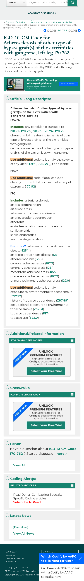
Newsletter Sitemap (15, 558)
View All (19, 465)
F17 (45, 313)
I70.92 (30, 186)
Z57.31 (38, 309)
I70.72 (25, 131)
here (60, 454)
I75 (38, 259)
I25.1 (25, 250)
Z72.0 (34, 317)
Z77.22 (16, 296)
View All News (23, 533)
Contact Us (11, 561)
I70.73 (36, 131)
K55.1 (54, 272)
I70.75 (59, 131)
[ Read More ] (20, 527)
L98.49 (43, 164)
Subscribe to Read (27, 502)
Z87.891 (62, 300)
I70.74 (48, 131)
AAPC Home (49, 552)
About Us (10, 555)
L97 (32, 164)
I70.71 (14, 131)
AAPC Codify (11, 552)
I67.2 (49, 263)
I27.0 (65, 280)
